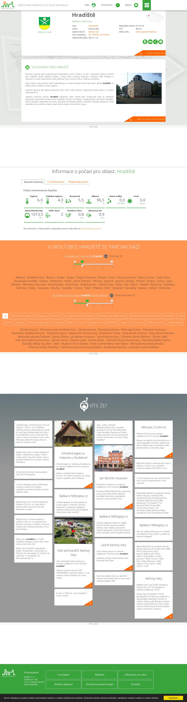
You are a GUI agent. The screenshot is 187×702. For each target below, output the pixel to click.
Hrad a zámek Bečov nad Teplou (109, 343)
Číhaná (102, 277)
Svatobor (67, 288)
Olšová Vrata (105, 284)
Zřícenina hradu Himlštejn (43, 347)
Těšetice (97, 288)
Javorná (108, 281)
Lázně (82, 322)
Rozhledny (168, 315)
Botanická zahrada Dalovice (34, 336)
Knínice (140, 281)
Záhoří (153, 288)
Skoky (32, 288)
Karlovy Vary (93, 31)
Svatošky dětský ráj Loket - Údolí (40, 343)
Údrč (107, 288)
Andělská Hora (35, 277)
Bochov (50, 277)
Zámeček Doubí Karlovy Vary (123, 340)
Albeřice (20, 277)
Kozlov (150, 281)
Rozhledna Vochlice (115, 347)
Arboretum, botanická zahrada (145, 315)
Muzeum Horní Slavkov (74, 343)
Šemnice (21, 288)
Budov (70, 277)
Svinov (78, 288)
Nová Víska (72, 284)
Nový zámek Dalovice (134, 333)
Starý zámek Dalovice (161, 333)
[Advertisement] (93, 147)
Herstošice (56, 281)
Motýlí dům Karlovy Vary (83, 333)
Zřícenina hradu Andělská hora (58, 329)
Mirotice (16, 284)
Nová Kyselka (56, 284)
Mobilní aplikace (63, 684)
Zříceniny (20, 322)
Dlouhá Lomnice (126, 277)
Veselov (142, 288)
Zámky (8, 322)
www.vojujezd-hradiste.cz (146, 31)
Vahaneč (117, 288)
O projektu (63, 674)
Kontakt (135, 684)
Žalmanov (165, 288)
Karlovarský (93, 26)
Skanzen (89, 315)
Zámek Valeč (160, 336)
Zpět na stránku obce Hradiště (151, 119)
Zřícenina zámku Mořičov (135, 336)
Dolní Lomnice (146, 277)
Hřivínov (97, 281)
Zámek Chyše (78, 340)
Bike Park (112, 322)
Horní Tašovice (82, 281)
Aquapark (42, 315)
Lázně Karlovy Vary (108, 336)
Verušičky (130, 288)
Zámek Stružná (29, 329)
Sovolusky (43, 288)
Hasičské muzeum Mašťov (144, 347)
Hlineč (68, 281)
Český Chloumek (86, 277)
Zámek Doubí (96, 340)
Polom (134, 284)
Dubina (43, 281)
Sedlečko (169, 284)
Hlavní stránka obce (156, 53)
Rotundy (59, 322)
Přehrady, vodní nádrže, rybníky (112, 315)
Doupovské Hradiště (25, 281)
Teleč (87, 288)
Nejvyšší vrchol (96, 322)
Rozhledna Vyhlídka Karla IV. (28, 333)
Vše (5, 315)
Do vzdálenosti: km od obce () (80, 295)
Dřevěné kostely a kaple (40, 322)
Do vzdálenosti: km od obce (83, 256)
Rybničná (156, 284)
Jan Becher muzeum (83, 336)
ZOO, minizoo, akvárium (22, 315)
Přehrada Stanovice (154, 329)
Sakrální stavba (175, 322)
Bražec (61, 277)
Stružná (55, 288)
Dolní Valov (163, 277)
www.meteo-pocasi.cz (91, 228)
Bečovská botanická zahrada (146, 343)
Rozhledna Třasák (109, 333)
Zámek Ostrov (60, 340)
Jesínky (130, 281)
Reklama (99, 674)
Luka (169, 281)
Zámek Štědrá (60, 336)
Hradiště (83, 14)
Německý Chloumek (34, 284)
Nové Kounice (88, 284)
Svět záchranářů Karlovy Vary (32, 340)
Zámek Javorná (87, 329)
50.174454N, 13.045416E (98, 34)
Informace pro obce (136, 674)
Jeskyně (71, 322)
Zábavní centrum (155, 322)
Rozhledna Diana (57, 333)
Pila (126, 284)
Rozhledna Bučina (108, 329)
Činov (111, 277)
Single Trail (126, 322)
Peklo (118, 284)
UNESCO (55, 315)
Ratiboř (144, 284)
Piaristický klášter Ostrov (156, 340)
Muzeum (139, 322)
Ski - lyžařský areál (72, 315)
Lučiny (160, 281)
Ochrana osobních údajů (99, 684)
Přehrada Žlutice (131, 329)
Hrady (180, 315)
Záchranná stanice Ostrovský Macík (81, 347)
